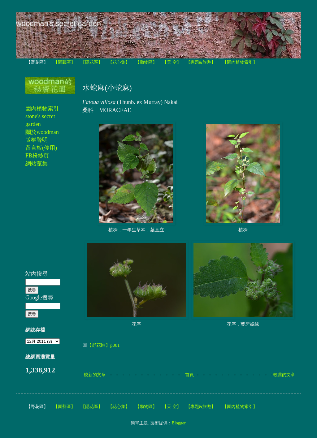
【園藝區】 (64, 62)
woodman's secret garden (58, 23)
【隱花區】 (91, 62)
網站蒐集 (36, 164)
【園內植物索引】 (240, 62)
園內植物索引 (42, 108)
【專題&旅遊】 (200, 62)
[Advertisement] (44, 222)
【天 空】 (172, 62)
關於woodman (42, 132)
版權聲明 (36, 140)
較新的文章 (95, 374)
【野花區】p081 (103, 345)
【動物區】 (146, 62)
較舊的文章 (284, 374)
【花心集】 (119, 62)
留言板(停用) (41, 148)
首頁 (189, 374)
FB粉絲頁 (37, 155)
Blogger (178, 423)
